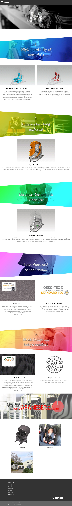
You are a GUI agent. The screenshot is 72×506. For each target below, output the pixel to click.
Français (10, 490)
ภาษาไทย (10, 492)
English (10, 486)
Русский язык (11, 488)
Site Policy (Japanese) (14, 502)
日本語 (10, 485)
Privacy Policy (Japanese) (14, 504)
